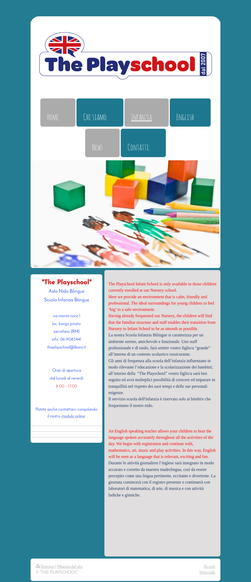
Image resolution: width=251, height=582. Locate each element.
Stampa (45, 567)
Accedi (209, 567)
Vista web (207, 572)
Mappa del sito (70, 567)
